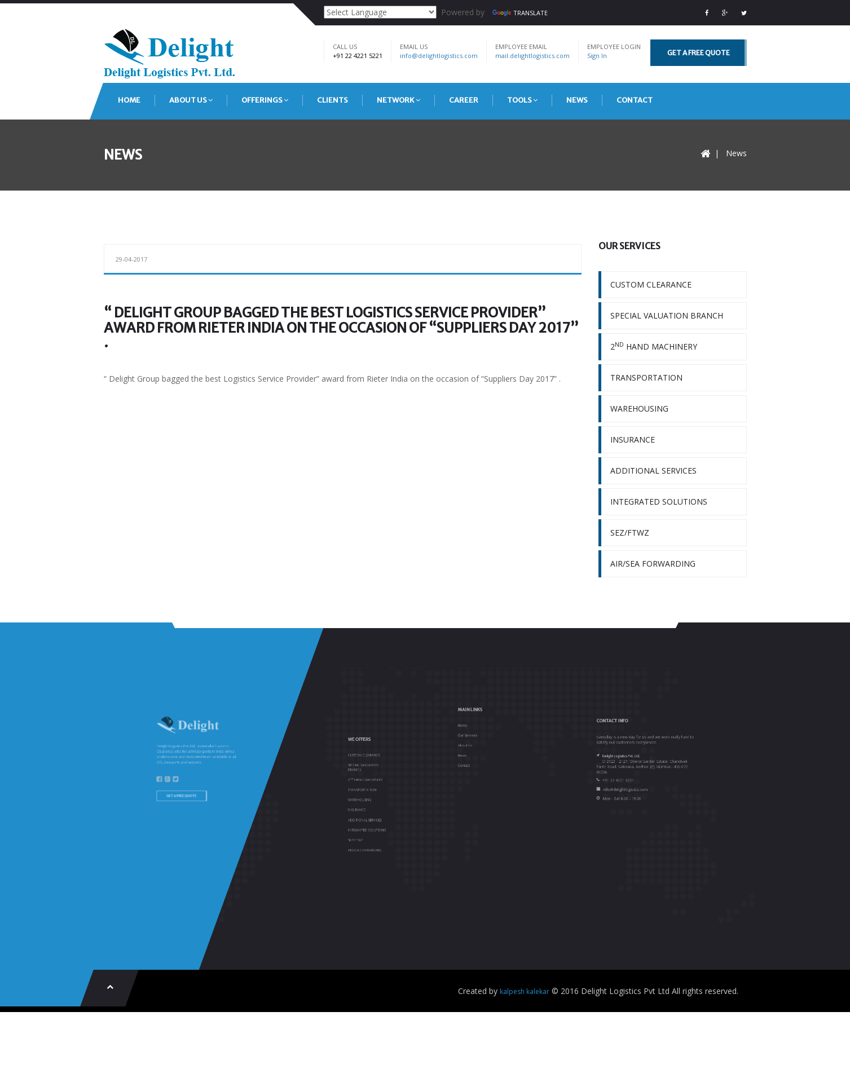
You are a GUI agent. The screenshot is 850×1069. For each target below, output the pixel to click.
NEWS (577, 100)
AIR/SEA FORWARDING (652, 563)
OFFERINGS (264, 100)
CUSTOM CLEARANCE (651, 284)
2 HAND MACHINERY (653, 346)
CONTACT (634, 100)
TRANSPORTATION (646, 377)
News (736, 153)
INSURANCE (632, 439)
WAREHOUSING (639, 408)
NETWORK (398, 100)
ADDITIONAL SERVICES (653, 470)
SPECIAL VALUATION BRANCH (666, 315)
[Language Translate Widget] (380, 12)
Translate (520, 12)
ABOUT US (191, 100)
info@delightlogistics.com (439, 55)
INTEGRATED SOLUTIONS (658, 501)
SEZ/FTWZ (629, 532)
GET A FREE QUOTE (698, 52)
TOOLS (522, 100)
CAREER (463, 100)
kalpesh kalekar (524, 991)
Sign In (597, 55)
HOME (129, 100)
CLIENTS (332, 100)
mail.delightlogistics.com (532, 55)
